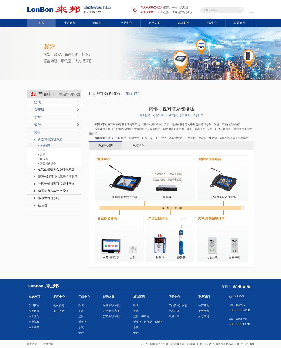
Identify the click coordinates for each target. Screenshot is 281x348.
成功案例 (183, 22)
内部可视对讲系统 (50, 139)
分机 (42, 154)
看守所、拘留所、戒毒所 (147, 321)
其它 (37, 132)
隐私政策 (32, 344)
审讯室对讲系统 (48, 198)
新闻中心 (98, 22)
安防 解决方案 (111, 316)
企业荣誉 (34, 327)
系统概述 (45, 145)
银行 (37, 125)
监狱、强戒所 (141, 316)
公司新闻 (58, 305)
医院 (81, 305)
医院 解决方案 (111, 305)
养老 (81, 310)
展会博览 (58, 310)
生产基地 (203, 305)
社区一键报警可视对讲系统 (56, 183)
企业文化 (34, 316)
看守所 (39, 110)
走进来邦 (69, 22)
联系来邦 (239, 22)
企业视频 (34, 321)
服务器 (44, 158)
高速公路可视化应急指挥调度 (57, 176)
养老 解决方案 (111, 310)
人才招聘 (203, 316)
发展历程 (34, 310)
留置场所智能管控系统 (53, 191)
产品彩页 (174, 310)
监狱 (37, 102)
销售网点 (203, 310)
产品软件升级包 (178, 305)
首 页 (41, 22)
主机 (42, 149)
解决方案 (154, 22)
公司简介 (34, 305)
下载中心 (211, 22)
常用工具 (174, 316)
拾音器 (42, 205)
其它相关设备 (48, 163)
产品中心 (126, 22)
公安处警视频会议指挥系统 (56, 169)
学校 (37, 117)
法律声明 (48, 344)
